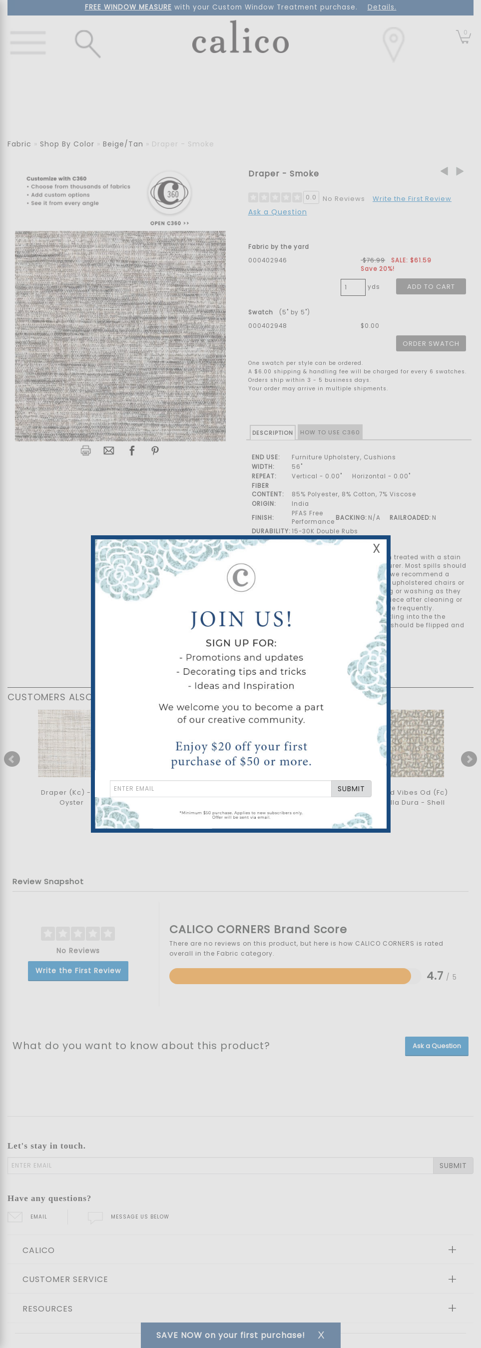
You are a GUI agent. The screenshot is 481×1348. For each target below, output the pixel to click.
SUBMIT (351, 789)
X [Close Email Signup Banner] (377, 548)
